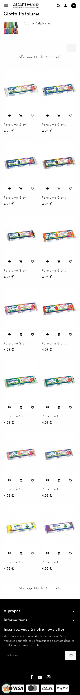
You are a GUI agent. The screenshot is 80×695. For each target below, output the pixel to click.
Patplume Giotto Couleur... (16, 125)
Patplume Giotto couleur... (54, 125)
